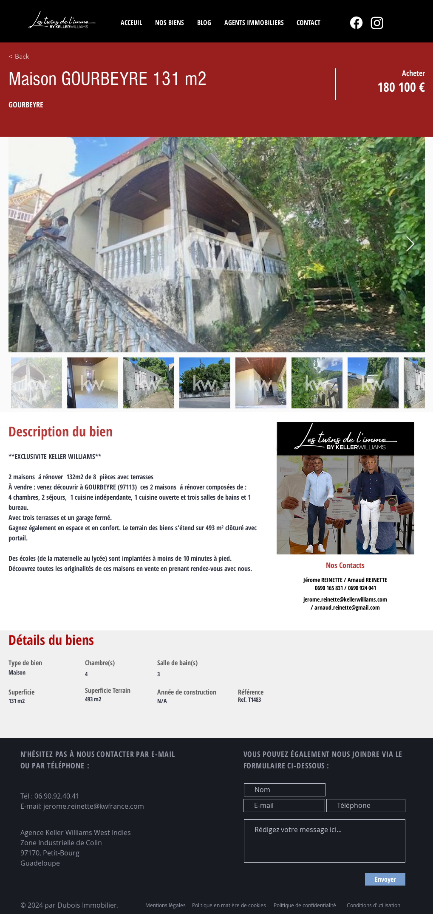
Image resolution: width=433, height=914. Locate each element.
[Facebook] (356, 22)
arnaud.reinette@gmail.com (347, 607)
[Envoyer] (385, 879)
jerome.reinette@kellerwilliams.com (345, 599)
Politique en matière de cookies (229, 905)
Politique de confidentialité (305, 905)
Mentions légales (165, 905)
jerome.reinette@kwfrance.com (93, 806)
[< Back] (51, 56)
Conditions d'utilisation (373, 905)
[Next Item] (410, 244)
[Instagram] (377, 22)
